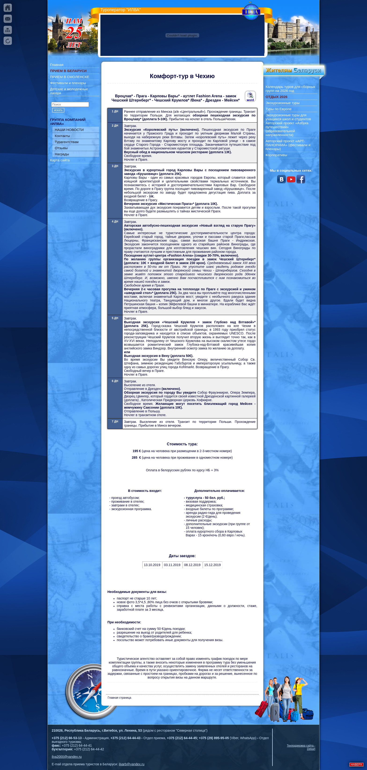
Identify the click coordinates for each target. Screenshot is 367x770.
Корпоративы (276, 155)
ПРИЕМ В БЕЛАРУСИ (68, 71)
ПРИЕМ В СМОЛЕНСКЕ (69, 77)
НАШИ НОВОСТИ (69, 130)
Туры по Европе (279, 109)
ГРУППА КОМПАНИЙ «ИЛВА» (68, 122)
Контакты (62, 136)
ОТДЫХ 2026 (276, 97)
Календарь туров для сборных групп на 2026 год (290, 89)
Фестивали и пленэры (68, 83)
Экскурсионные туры (283, 103)
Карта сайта (60, 160)
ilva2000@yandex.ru (67, 757)
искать (58, 110)
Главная (56, 65)
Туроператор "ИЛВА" (120, 9)
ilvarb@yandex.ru (131, 764)
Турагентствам (67, 142)
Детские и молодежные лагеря (69, 91)
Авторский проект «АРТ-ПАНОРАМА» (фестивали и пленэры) (288, 145)
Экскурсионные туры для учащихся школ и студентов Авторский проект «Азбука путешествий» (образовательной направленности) (288, 125)
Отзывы (61, 148)
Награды (62, 154)
